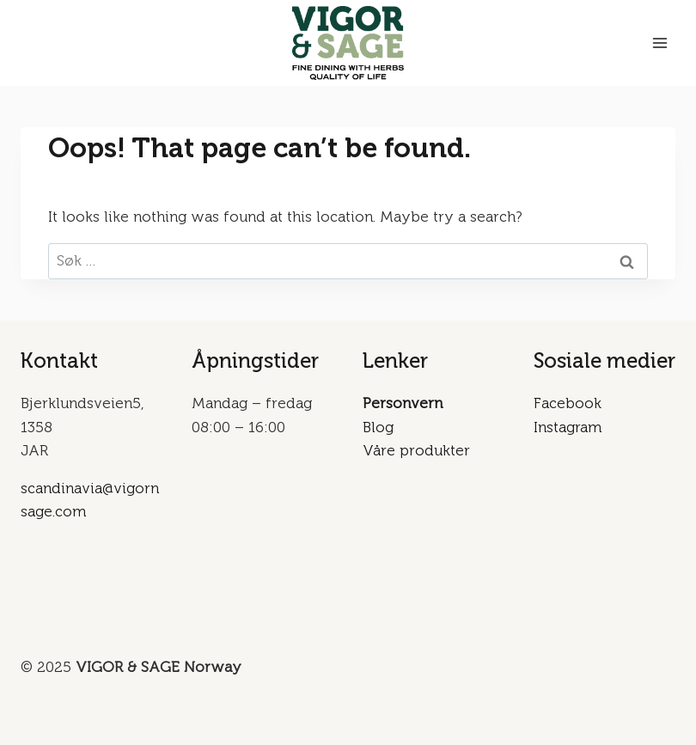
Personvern (403, 403)
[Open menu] (659, 42)
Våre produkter (416, 450)
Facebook (567, 403)
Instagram (567, 427)
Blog (378, 427)
